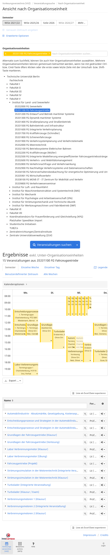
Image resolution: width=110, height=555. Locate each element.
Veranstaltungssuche (44, 3)
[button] (37, 320)
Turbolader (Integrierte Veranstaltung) (29, 484)
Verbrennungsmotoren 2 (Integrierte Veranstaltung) (36, 506)
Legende (101, 267)
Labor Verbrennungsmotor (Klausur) (27, 449)
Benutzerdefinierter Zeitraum (21, 274)
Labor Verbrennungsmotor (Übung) (33, 364)
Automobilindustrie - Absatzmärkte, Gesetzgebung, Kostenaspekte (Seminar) (50, 413)
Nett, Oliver (75, 360)
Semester (7, 17)
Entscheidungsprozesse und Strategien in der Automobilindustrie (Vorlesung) (51, 427)
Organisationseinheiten (15, 48)
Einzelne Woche (30, 267)
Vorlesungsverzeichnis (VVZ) (16, 3)
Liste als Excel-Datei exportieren (89, 393)
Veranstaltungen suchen (52, 245)
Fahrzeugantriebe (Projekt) (22, 463)
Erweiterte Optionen (15, 35)
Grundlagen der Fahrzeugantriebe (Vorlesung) (33, 442)
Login (103, 544)
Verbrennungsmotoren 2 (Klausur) (26, 513)
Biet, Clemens (33, 334)
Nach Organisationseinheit (71, 3)
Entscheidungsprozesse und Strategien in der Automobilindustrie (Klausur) (49, 420)
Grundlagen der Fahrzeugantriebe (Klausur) (32, 434)
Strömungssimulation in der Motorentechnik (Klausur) (37, 477)
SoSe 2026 (49, 22)
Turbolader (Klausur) (64, 331)
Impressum (89, 535)
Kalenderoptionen (14, 284)
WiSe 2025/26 (31, 22)
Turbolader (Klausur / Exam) (23, 491)
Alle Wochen (50, 274)
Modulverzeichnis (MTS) (20, 547)
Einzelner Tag (52, 267)
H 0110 (33, 370)
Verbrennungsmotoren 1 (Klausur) (26, 499)
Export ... (13, 380)
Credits (104, 535)
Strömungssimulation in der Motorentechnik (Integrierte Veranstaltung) (47, 470)
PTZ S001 (33, 317)
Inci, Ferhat (26, 373)
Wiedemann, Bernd (26, 320)
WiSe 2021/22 (12, 22)
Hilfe (33, 545)
